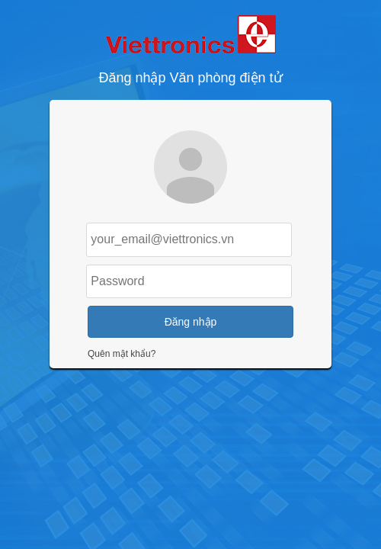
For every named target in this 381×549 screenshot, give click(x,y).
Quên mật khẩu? (121, 353)
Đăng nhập (191, 322)
